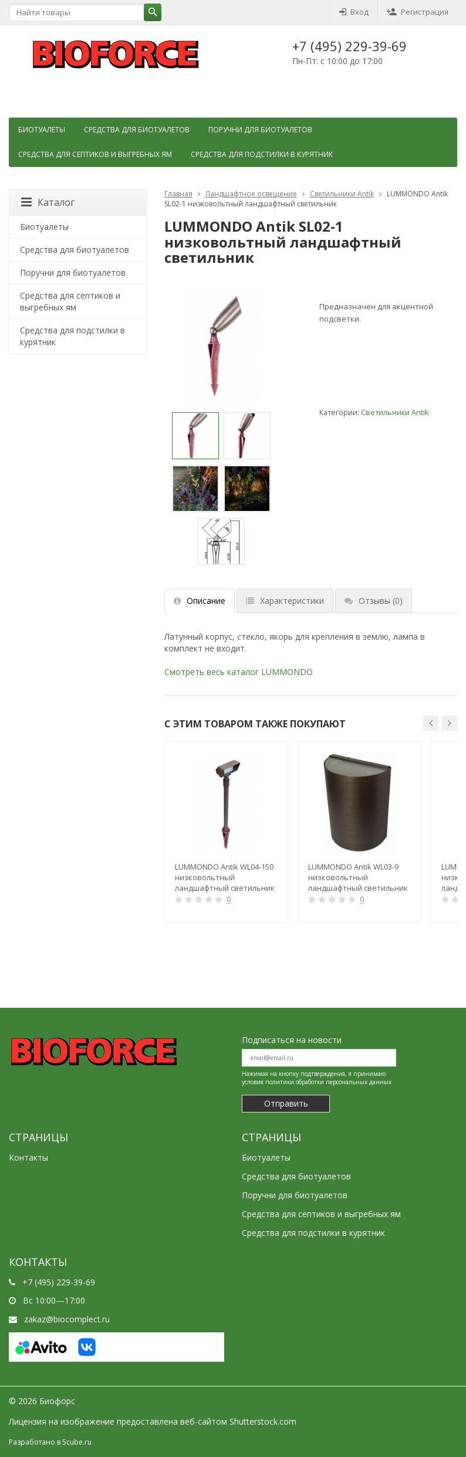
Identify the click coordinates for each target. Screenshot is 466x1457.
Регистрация (417, 11)
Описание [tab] (199, 600)
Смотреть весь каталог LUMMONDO (238, 671)
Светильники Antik (342, 194)
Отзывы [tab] (374, 600)
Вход (354, 11)
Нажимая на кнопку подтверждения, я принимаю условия (316, 1078)
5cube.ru (77, 1442)
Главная (178, 194)
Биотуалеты (41, 130)
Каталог (48, 202)
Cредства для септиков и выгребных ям (95, 154)
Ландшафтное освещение (251, 194)
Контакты (28, 1157)
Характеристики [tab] (285, 600)
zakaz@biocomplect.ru (67, 1319)
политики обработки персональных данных (328, 1082)
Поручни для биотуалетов (260, 130)
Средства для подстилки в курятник (262, 154)
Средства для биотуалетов (137, 130)
